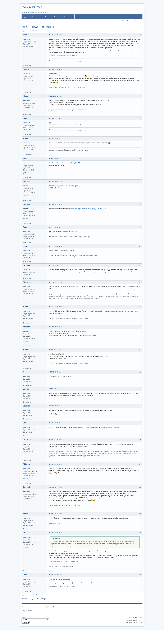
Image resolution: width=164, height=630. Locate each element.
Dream (26, 69)
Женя (25, 96)
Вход (77, 17)
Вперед (38, 31)
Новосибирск (47, 27)
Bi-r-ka (26, 389)
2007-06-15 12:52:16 (55, 514)
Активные (130, 21)
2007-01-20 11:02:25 (55, 327)
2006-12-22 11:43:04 (55, 282)
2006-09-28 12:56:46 (55, 204)
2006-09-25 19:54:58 (55, 138)
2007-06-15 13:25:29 (55, 533)
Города (34, 27)
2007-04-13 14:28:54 (55, 389)
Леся (25, 35)
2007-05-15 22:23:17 (55, 423)
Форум (24, 17)
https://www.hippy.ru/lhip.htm (58, 186)
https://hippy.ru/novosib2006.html (59, 333)
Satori (25, 514)
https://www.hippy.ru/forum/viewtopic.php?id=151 (65, 163)
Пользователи (37, 17)
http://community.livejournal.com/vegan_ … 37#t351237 (87, 209)
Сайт (26, 173)
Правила (48, 17)
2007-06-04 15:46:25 (55, 440)
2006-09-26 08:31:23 (55, 158)
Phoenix (26, 533)
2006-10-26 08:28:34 (55, 246)
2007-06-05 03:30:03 (55, 464)
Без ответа (138, 21)
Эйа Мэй (27, 282)
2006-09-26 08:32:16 (55, 181)
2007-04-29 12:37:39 (55, 406)
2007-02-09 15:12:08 (55, 372)
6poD (25, 246)
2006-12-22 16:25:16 (55, 307)
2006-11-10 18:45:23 (55, 265)
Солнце (26, 265)
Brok (25, 575)
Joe (24, 423)
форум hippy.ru (32, 7)
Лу (24, 372)
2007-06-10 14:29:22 (55, 487)
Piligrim (26, 464)
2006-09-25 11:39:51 (55, 96)
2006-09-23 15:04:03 (55, 35)
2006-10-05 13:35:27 (55, 227)
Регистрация (68, 17)
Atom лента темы (136, 617)
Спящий (26, 487)
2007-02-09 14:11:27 (55, 350)
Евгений (26, 406)
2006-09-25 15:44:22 (55, 118)
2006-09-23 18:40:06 (55, 69)
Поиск (56, 17)
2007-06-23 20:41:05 (55, 575)
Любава (26, 159)
